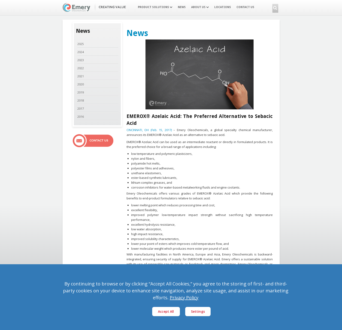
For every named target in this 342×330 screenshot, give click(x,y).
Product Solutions (155, 7)
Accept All (166, 311)
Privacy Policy (184, 297)
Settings (198, 311)
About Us (200, 7)
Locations (222, 7)
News (182, 7)
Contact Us (245, 7)
